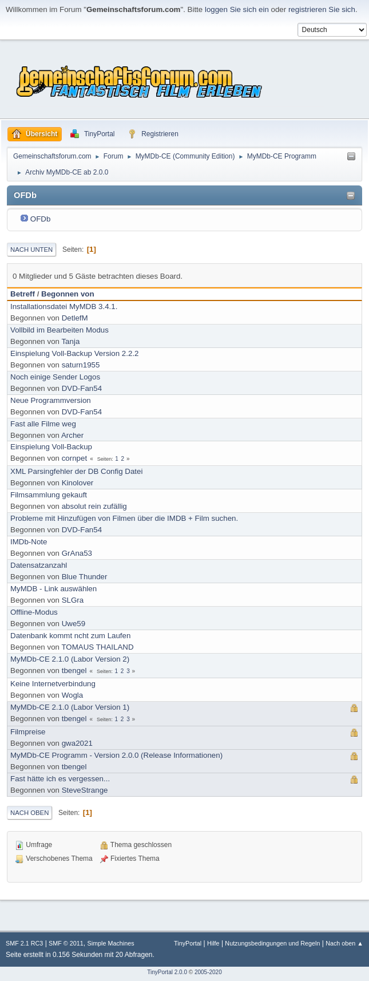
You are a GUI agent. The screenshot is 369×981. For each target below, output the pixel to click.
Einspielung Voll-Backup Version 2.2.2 (74, 353)
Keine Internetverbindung (53, 683)
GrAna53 (77, 553)
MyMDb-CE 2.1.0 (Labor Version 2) (69, 659)
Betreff (22, 294)
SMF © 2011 (66, 943)
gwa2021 (77, 743)
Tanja (70, 341)
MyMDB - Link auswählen (53, 588)
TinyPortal (187, 943)
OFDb (40, 219)
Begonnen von (67, 294)
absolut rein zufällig (94, 506)
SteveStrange (85, 790)
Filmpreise (27, 731)
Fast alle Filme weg (43, 424)
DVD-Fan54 (82, 388)
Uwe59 (74, 623)
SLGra (73, 600)
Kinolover (78, 482)
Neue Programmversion (50, 400)
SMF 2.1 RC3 (24, 943)
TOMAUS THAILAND (97, 647)
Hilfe (213, 943)
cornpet (74, 458)
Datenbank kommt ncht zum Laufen (70, 635)
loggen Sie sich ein (237, 9)
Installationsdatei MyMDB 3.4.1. (63, 306)
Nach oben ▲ (344, 943)
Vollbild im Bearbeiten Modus (59, 330)
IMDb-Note (28, 541)
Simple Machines (110, 943)
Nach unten (31, 249)
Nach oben (29, 812)
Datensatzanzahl (38, 565)
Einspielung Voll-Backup (51, 446)
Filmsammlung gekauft (48, 495)
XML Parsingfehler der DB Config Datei (76, 471)
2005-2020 (208, 972)
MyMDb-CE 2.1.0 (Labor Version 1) (69, 707)
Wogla (73, 695)
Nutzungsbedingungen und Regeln (272, 943)
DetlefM (75, 318)
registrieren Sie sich (321, 9)
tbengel (74, 670)
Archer (72, 435)
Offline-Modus (34, 612)
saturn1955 (81, 365)
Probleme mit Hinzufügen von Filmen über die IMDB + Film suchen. (124, 518)
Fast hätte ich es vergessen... (60, 778)
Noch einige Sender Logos (55, 377)
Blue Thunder (85, 576)
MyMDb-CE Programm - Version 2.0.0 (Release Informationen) (116, 755)
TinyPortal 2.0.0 (167, 972)
